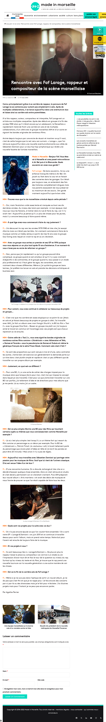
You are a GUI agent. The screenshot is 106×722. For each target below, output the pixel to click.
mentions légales (62, 712)
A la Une (16, 24)
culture (69, 15)
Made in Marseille (31, 712)
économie (28, 15)
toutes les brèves (84, 113)
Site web (41, 682)
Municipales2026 (17, 15)
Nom (5, 673)
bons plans (78, 15)
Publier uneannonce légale (91, 15)
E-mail (6, 682)
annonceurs (53, 715)
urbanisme (53, 15)
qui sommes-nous (91, 712)
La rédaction (10, 97)
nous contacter (77, 712)
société (62, 15)
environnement (40, 15)
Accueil (8, 24)
